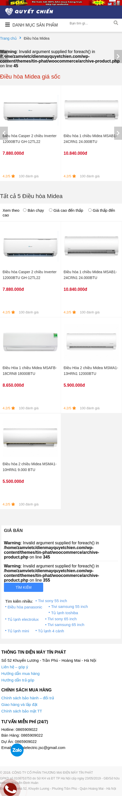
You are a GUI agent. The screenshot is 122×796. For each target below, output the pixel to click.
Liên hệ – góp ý (14, 667)
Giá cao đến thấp (66, 210)
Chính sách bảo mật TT (21, 711)
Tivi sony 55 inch (52, 600)
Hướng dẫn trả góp (17, 680)
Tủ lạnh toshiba (64, 613)
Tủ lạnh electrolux (23, 619)
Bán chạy (33, 210)
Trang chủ (8, 38)
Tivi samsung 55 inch (69, 606)
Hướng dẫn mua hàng (20, 673)
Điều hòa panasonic (25, 607)
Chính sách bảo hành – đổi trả (27, 698)
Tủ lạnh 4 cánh (51, 631)
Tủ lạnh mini (18, 631)
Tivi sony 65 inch (62, 619)
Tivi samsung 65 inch (66, 624)
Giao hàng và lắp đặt (19, 704)
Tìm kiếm (24, 587)
